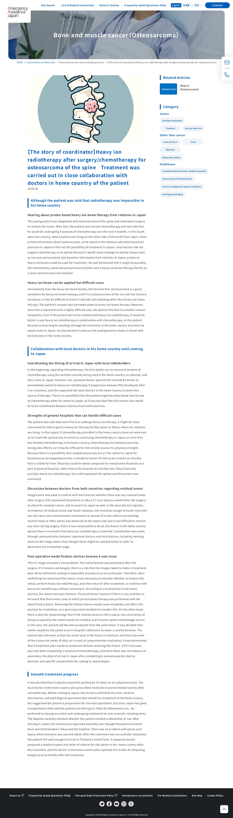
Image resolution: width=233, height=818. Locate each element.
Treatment (170, 128)
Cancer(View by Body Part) (41, 62)
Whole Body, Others (171, 157)
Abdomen (170, 149)
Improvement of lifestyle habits (177, 178)
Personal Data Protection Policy (94, 795)
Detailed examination (172, 120)
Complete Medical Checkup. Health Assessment (184, 171)
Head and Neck (170, 142)
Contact (217, 5)
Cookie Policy (215, 795)
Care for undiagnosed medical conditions (181, 186)
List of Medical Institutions (77, 5)
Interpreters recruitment (137, 795)
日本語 (186, 5)
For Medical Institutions (172, 795)
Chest (193, 142)
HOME (20, 62)
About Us (15, 795)
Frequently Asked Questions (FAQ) (145, 5)
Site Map (197, 795)
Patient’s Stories (109, 5)
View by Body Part (193, 128)
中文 (197, 5)
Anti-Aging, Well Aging (172, 194)
